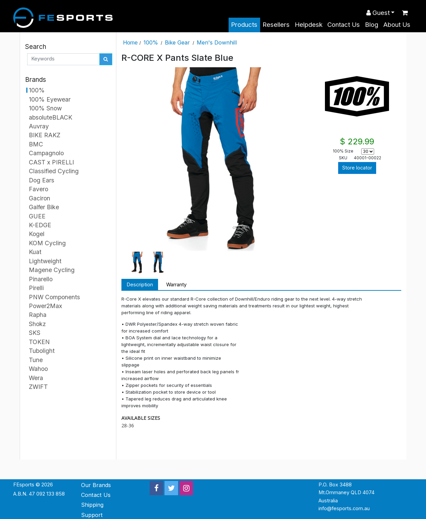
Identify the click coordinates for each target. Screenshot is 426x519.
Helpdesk (309, 25)
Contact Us (343, 25)
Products (244, 25)
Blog (371, 25)
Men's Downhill (217, 42)
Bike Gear (177, 42)
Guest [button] (378, 13)
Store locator (357, 168)
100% (150, 42)
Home (130, 42)
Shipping (92, 504)
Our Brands (96, 485)
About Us (396, 25)
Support (92, 515)
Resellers (276, 25)
